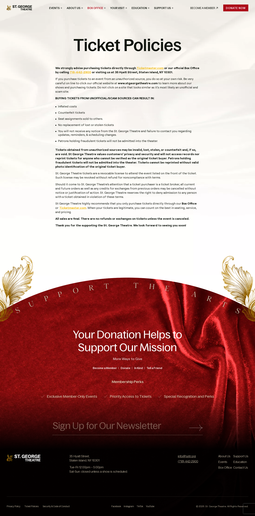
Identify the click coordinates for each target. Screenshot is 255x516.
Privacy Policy (13, 506)
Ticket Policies (31, 506)
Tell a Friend (154, 368)
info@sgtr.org (187, 456)
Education (139, 8)
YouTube (150, 506)
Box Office (95, 8)
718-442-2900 (80, 72)
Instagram (129, 506)
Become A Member (204, 8)
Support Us (162, 8)
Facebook (116, 506)
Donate (125, 368)
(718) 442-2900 (188, 461)
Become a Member (105, 368)
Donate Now (236, 8)
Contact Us (240, 467)
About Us (73, 8)
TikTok (140, 506)
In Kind (138, 368)
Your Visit (117, 8)
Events (54, 8)
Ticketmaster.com (150, 68)
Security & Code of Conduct (56, 506)
